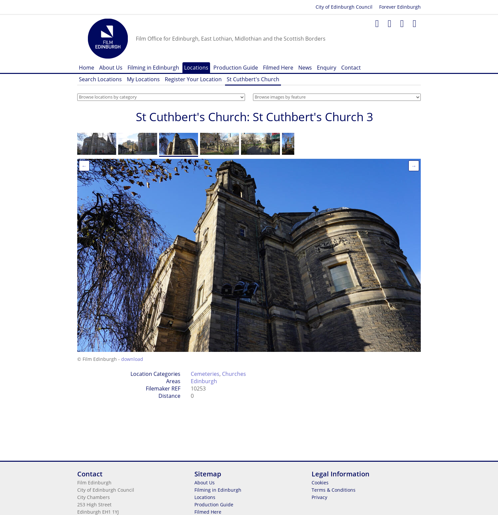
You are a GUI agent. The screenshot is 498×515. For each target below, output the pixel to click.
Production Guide (235, 67)
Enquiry (326, 67)
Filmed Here (278, 67)
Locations (196, 67)
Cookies (320, 482)
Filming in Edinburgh (153, 67)
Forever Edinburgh (400, 7)
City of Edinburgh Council (344, 7)
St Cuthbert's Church (253, 79)
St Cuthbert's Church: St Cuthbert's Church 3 (254, 117)
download (132, 359)
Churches (234, 374)
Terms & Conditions (334, 490)
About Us (111, 67)
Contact (351, 67)
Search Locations (100, 79)
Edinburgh (204, 381)
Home (86, 67)
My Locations (143, 79)
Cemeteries (205, 374)
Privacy (319, 497)
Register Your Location (193, 79)
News (305, 67)
